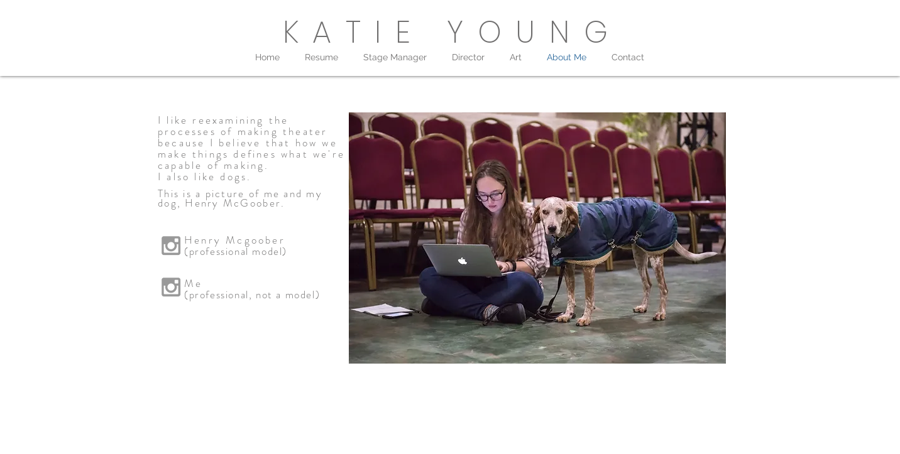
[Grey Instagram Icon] (171, 287)
